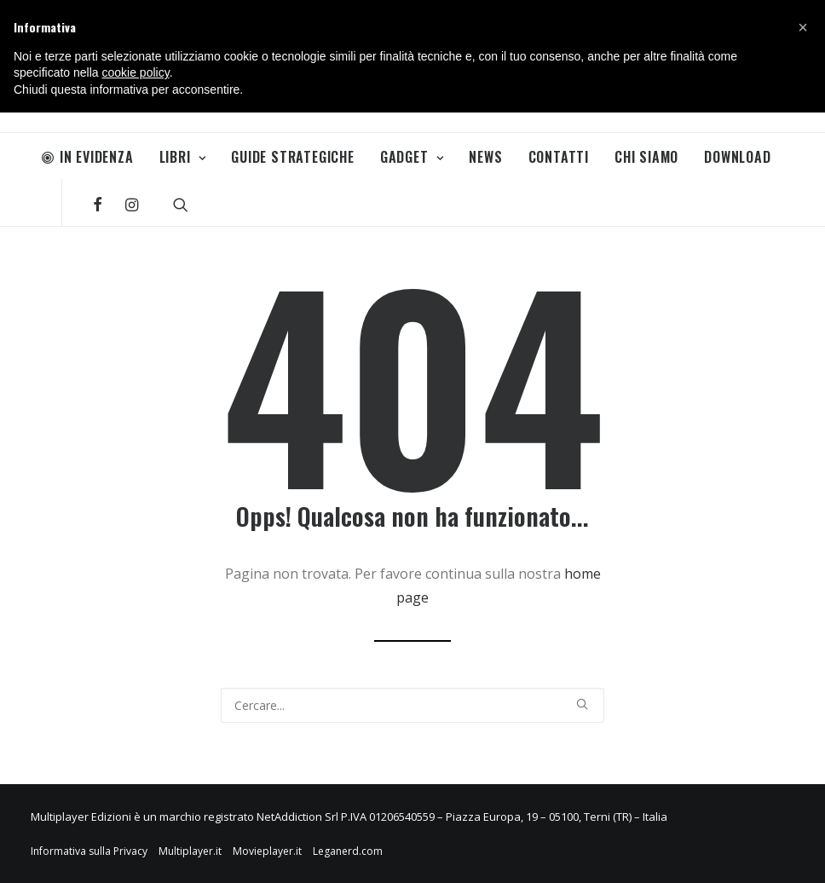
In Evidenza (88, 157)
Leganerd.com (348, 851)
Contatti (558, 157)
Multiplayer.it (190, 851)
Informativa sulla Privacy (89, 851)
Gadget (411, 157)
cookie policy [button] (136, 72)
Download (737, 157)
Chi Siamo (646, 157)
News (485, 157)
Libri (182, 157)
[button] (802, 27)
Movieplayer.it (267, 851)
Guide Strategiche (293, 157)
